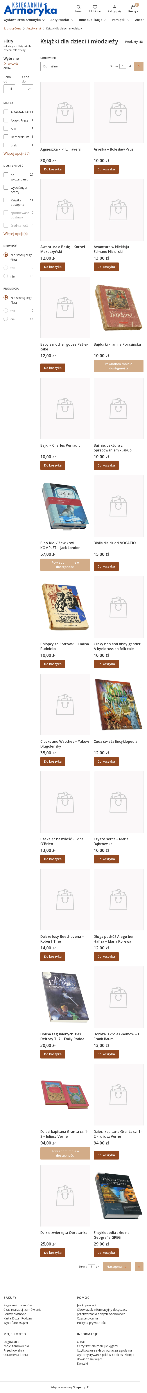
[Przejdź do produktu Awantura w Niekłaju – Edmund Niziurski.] (118, 210)
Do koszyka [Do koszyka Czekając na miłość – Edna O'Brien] (53, 859)
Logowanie (11, 1342)
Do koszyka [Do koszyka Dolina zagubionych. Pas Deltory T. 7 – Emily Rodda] (53, 1054)
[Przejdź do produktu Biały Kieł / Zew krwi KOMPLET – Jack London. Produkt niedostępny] (65, 506)
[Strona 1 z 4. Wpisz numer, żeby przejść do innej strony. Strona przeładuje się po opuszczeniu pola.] (122, 66)
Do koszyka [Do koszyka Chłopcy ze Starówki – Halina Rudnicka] (53, 664)
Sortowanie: (48, 58)
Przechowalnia (14, 1350)
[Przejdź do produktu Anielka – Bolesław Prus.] (118, 112)
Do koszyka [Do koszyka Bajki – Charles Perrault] (53, 465)
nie (13, 276)
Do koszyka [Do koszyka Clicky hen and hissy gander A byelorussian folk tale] (106, 664)
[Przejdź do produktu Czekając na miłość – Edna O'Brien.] (65, 802)
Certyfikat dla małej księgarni (97, 1346)
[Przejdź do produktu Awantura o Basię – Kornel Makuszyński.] (65, 210)
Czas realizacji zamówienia (22, 1309)
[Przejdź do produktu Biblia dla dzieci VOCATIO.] (118, 506)
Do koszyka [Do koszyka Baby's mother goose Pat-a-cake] (53, 368)
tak (13, 268)
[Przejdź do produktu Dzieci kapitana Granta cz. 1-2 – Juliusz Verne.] (118, 1094)
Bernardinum (20, 137)
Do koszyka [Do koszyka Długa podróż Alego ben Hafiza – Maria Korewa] (106, 956)
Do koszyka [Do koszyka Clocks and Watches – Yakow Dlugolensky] (53, 761)
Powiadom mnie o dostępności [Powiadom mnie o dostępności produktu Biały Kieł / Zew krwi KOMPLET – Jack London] (65, 564)
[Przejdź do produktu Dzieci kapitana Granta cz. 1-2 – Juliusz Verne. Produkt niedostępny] (65, 1094)
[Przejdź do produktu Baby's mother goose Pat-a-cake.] (65, 307)
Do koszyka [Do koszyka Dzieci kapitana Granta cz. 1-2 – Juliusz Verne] (106, 1155)
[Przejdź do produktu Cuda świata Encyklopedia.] (118, 704)
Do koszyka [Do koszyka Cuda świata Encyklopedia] (106, 761)
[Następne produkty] (117, 1266)
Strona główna (12, 28)
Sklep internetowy (68, 1387)
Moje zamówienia (16, 1346)
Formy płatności (15, 1314)
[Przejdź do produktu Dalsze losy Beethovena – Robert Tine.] (65, 899)
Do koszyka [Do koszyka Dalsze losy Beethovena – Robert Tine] (53, 956)
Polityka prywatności (91, 1323)
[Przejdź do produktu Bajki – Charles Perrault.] (65, 408)
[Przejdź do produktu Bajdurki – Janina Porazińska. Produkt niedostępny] (118, 307)
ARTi (14, 129)
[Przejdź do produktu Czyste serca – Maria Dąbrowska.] (118, 802)
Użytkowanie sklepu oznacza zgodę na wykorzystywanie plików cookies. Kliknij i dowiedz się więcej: (105, 1354)
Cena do (25, 79)
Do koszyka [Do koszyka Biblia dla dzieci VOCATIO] (106, 566)
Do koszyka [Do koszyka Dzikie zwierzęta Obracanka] (53, 1253)
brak (14, 145)
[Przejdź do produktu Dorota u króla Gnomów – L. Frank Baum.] (118, 997)
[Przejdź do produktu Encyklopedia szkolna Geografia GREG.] (118, 1195)
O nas (81, 1342)
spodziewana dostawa (20, 215)
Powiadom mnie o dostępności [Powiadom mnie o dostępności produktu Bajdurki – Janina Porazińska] (118, 366)
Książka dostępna (17, 202)
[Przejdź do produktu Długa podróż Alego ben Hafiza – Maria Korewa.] (118, 899)
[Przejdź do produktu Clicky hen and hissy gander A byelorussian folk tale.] (118, 607)
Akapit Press (19, 120)
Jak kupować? (86, 1305)
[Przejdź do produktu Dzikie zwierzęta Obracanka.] (65, 1195)
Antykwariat (34, 28)
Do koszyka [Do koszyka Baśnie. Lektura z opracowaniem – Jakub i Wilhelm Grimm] (106, 465)
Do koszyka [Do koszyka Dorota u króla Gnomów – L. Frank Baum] (106, 1054)
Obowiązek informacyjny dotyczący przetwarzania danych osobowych (102, 1311)
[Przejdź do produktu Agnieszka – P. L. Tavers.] (65, 112)
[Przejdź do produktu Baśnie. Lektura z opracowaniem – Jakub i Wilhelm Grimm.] (118, 408)
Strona (114, 66)
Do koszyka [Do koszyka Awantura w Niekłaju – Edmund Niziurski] (106, 267)
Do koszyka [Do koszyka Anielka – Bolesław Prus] (106, 169)
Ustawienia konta (16, 1355)
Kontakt (82, 1363)
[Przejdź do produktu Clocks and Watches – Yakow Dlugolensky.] (65, 704)
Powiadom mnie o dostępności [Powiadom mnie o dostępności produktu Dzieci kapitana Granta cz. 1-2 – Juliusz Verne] (65, 1153)
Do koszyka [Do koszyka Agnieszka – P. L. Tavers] (53, 169)
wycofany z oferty (19, 189)
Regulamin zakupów (18, 1305)
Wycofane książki (16, 1323)
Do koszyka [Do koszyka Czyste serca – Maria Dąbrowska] (106, 859)
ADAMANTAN (21, 112)
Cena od (7, 79)
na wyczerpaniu (19, 177)
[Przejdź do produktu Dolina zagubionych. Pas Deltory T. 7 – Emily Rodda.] (65, 997)
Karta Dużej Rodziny (18, 1318)
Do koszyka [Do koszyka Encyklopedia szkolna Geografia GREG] (106, 1253)
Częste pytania (87, 1318)
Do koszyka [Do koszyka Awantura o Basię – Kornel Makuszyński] (53, 267)
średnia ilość (19, 225)
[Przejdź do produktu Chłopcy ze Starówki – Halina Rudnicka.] (65, 607)
